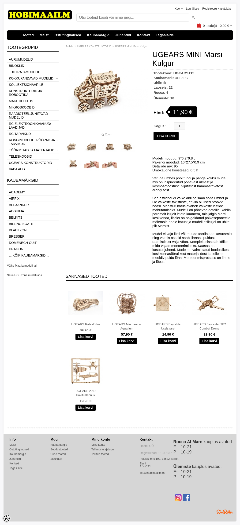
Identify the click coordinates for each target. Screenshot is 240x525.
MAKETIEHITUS (21, 101)
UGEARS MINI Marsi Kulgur (131, 46)
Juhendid (123, 35)
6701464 (145, 465)
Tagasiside (165, 35)
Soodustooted (59, 449)
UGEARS (181, 78)
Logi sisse (192, 8)
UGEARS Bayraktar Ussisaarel (168, 326)
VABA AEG (17, 169)
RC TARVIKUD (20, 134)
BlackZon (17, 230)
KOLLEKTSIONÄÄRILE (26, 85)
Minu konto (98, 444)
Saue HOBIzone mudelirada (24, 275)
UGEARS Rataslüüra (85, 324)
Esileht (69, 46)
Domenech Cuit (23, 243)
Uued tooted (58, 454)
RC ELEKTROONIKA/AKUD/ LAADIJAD (30, 125)
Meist (44, 35)
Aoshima (16, 211)
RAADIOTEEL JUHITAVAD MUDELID (28, 115)
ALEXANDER (19, 205)
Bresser (17, 236)
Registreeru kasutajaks (216, 8)
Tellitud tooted (100, 454)
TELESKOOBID (20, 156)
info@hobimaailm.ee (152, 472)
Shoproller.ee (225, 512)
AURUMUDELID (21, 59)
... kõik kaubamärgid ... (29, 255)
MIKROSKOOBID (22, 107)
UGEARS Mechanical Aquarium (126, 326)
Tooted (28, 35)
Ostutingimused (67, 35)
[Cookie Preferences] (6, 518)
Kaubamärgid (98, 35)
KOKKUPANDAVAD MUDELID (31, 78)
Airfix (14, 198)
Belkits (15, 217)
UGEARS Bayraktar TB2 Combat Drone (209, 326)
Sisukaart (56, 458)
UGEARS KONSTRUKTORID (30, 163)
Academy (17, 192)
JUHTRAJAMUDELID (25, 72)
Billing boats (21, 224)
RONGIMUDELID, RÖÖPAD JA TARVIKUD (32, 142)
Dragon (16, 249)
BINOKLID (16, 66)
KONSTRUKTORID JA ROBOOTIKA (25, 93)
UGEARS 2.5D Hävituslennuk (85, 393)
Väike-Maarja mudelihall (22, 265)
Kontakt (143, 35)
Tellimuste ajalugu (102, 449)
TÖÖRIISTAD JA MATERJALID (31, 150)
